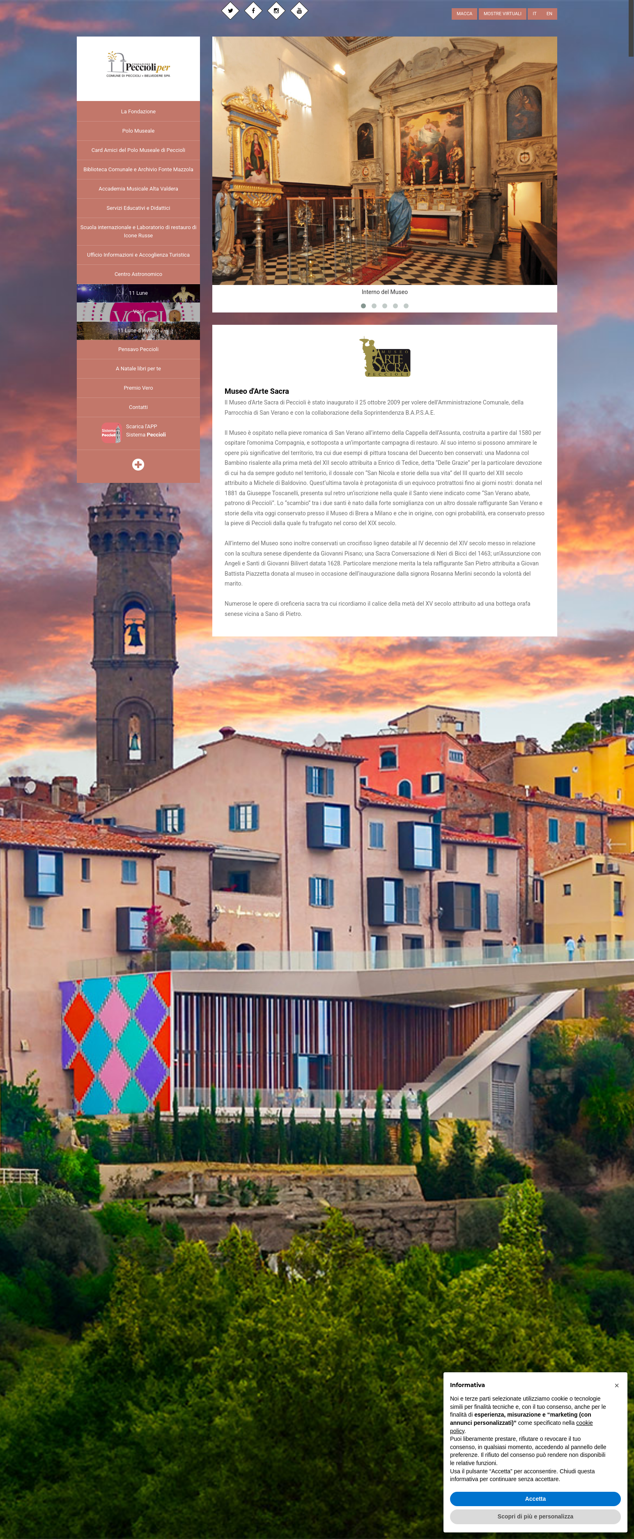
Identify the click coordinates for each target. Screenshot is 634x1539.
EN (549, 13)
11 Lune (138, 292)
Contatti (138, 406)
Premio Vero (138, 387)
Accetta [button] (535, 1498)
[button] (616, 1385)
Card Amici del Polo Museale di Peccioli (138, 149)
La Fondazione (138, 110)
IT (534, 13)
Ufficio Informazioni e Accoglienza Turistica (138, 253)
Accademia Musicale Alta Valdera (138, 187)
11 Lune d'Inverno (138, 329)
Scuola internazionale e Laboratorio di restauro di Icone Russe (138, 230)
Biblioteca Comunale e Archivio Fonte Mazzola (138, 168)
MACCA (464, 13)
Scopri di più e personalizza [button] (535, 1516)
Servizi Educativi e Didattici (138, 207)
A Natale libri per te (138, 368)
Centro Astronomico (138, 273)
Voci (138, 311)
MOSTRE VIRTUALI (502, 13)
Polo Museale (138, 129)
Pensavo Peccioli (138, 348)
